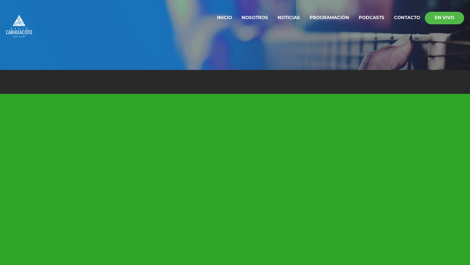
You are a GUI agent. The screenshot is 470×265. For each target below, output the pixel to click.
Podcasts (371, 18)
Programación (329, 18)
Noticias (289, 18)
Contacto (407, 18)
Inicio (224, 18)
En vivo (444, 18)
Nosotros (255, 18)
